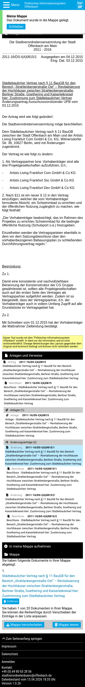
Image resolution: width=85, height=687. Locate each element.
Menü (15, 5)
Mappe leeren (67, 625)
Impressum (9, 646)
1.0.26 (16, 683)
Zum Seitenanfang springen (22, 639)
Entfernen (10, 601)
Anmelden (8, 662)
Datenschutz (10, 654)
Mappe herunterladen (24, 625)
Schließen (16, 26)
